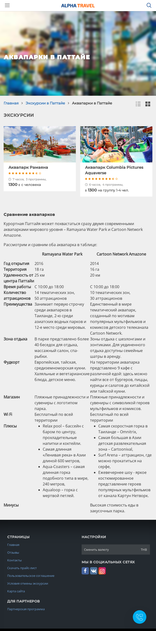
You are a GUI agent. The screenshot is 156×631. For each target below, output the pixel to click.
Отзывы (13, 552)
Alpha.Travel (78, 5)
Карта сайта (16, 591)
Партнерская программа (26, 609)
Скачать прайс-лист (22, 568)
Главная (13, 545)
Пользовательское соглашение (30, 575)
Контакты (14, 560)
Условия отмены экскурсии (27, 583)
